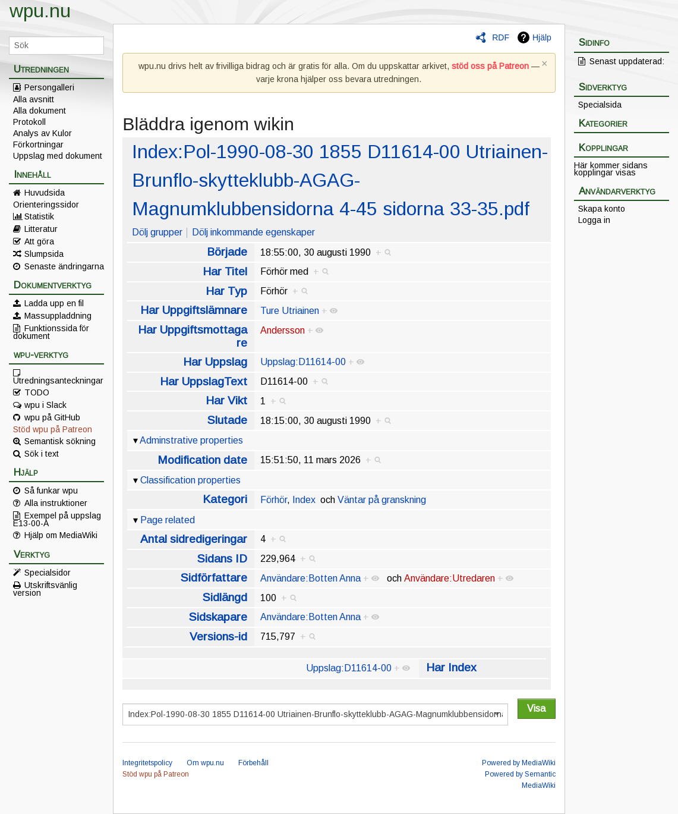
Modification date (202, 460)
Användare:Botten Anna (310, 578)
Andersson (282, 330)
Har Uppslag (215, 362)
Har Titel (225, 271)
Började (227, 252)
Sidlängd (225, 597)
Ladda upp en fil (54, 303)
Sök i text (41, 454)
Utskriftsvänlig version (45, 588)
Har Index (451, 667)
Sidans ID (222, 558)
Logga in (594, 220)
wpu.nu (40, 10)
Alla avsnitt (33, 99)
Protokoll (29, 121)
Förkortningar (38, 144)
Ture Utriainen (289, 311)
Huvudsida (44, 192)
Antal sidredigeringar (193, 539)
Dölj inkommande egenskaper (253, 232)
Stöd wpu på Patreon (52, 429)
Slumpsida (44, 254)
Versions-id (218, 636)
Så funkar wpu (51, 490)
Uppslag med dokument (57, 155)
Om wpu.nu (205, 763)
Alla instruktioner (55, 503)
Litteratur (41, 229)
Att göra (39, 241)
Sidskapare (218, 617)
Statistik (39, 216)
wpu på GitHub (52, 417)
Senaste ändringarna (64, 266)
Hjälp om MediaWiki (60, 535)
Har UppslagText (203, 381)
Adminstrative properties (191, 440)
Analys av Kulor (42, 133)
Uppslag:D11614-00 (303, 362)
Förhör (273, 500)
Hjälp (541, 37)
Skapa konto (601, 208)
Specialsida (600, 104)
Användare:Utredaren (449, 578)
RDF (500, 37)
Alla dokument (39, 110)
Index (304, 500)
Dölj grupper (157, 232)
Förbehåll (253, 763)
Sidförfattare (214, 577)
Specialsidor (47, 572)
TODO (36, 392)
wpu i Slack (45, 405)
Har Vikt (226, 400)
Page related (167, 520)
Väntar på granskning (382, 500)
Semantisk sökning (60, 441)
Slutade (227, 420)
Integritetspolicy (147, 763)
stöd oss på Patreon (490, 66)
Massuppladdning (58, 316)
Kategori (225, 499)
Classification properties (190, 480)
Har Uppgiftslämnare (193, 310)
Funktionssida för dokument (51, 332)
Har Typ (226, 291)
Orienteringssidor (46, 204)
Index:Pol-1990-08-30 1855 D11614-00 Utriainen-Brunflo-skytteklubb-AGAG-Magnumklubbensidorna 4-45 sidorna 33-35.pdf (340, 180)
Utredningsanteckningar (58, 380)
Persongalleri (49, 87)
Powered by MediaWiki (519, 763)
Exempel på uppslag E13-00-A (57, 519)
